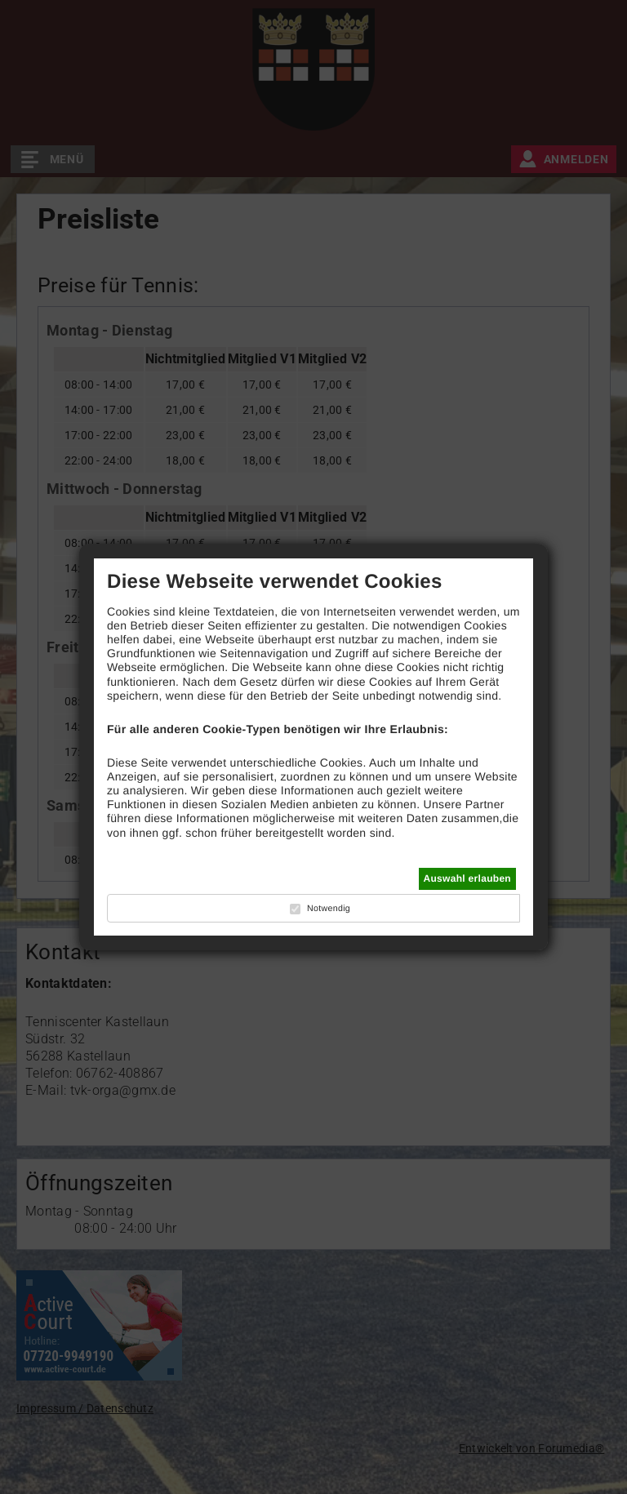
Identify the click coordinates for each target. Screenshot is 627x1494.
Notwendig (328, 909)
